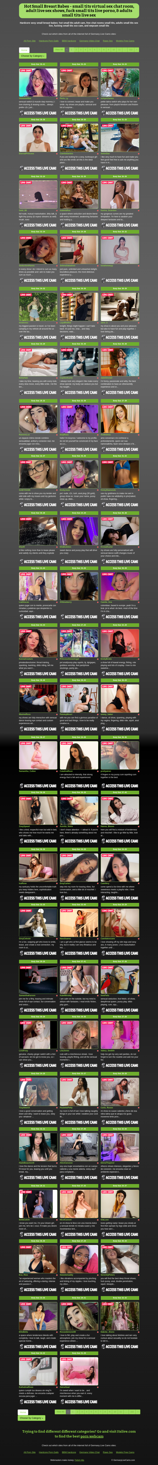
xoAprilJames (107, 98)
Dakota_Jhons (107, 1332)
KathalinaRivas (26, 1387)
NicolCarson (66, 1220)
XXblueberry (66, 602)
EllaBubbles (65, 547)
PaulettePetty (66, 1108)
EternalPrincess (26, 153)
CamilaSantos (66, 153)
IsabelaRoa (65, 210)
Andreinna (106, 435)
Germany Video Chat (89, 41)
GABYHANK (25, 490)
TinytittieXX (24, 1108)
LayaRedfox (65, 322)
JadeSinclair (107, 378)
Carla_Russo (107, 1108)
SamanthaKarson (27, 995)
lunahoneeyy (107, 265)
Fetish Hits (79, 1460)
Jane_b (104, 322)
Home (24, 50)
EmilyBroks (106, 659)
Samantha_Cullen (27, 771)
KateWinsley (66, 995)
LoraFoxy (23, 1050)
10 (114, 50)
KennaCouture (26, 659)
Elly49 (22, 547)
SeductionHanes (27, 265)
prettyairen (106, 771)
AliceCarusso (66, 1163)
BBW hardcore (69, 41)
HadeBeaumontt (26, 1163)
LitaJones (64, 1050)
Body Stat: (38, 64)
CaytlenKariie (66, 378)
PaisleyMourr (66, 714)
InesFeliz (105, 995)
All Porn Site (30, 41)
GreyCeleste (25, 938)
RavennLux (24, 435)
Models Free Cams (125, 41)
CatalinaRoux (66, 771)
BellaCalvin (24, 1220)
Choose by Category (33, 56)
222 (130, 50)
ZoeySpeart (24, 826)
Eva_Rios (23, 1275)
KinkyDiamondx (108, 490)
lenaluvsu (23, 322)
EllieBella (23, 1332)
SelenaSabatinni (67, 265)
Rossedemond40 (68, 1332)
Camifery (105, 883)
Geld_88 (23, 210)
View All (59, 50)
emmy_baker (107, 714)
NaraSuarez (65, 938)
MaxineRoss (25, 714)
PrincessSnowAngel (69, 659)
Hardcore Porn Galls (49, 41)
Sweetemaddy (66, 1275)
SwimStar (105, 153)
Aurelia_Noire (66, 826)
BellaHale (23, 378)
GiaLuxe (105, 1220)
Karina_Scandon (109, 210)
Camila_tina (106, 602)
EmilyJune (65, 490)
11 (119, 50)
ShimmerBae (25, 98)
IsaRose (23, 883)
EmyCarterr (65, 883)
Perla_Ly (64, 98)
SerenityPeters (108, 1275)
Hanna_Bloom (107, 826)
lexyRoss (64, 435)
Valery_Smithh (108, 1050)
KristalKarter (107, 547)
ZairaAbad (65, 1387)
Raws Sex (108, 41)
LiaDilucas (24, 602)
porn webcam (91, 1436)
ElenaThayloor (108, 1163)
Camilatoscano (108, 938)
